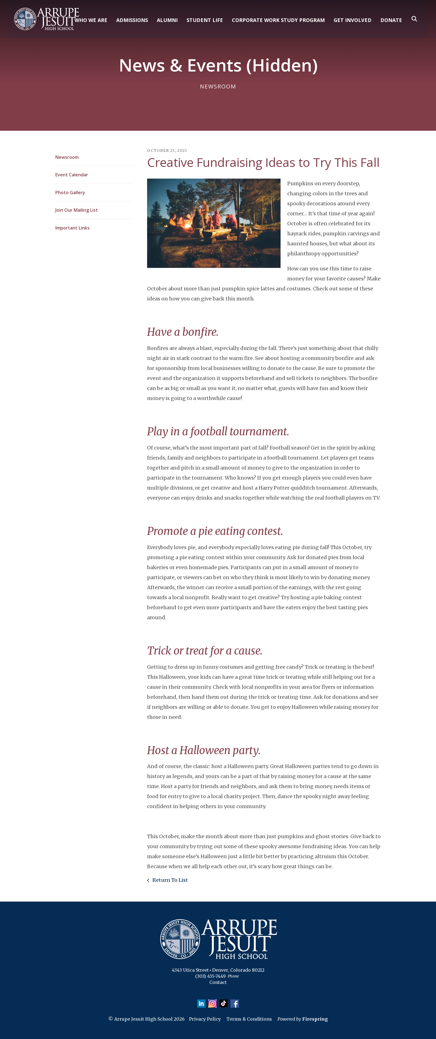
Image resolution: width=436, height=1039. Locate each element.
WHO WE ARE (91, 20)
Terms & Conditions (249, 1019)
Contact (218, 982)
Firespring (315, 1019)
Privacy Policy (205, 1019)
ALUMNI (167, 20)
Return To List (169, 880)
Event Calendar (71, 175)
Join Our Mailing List (76, 210)
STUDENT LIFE (205, 20)
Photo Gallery (70, 192)
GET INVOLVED (352, 20)
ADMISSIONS (132, 20)
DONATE (391, 20)
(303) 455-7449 (210, 976)
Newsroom (67, 157)
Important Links (72, 228)
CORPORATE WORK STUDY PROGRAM (278, 20)
